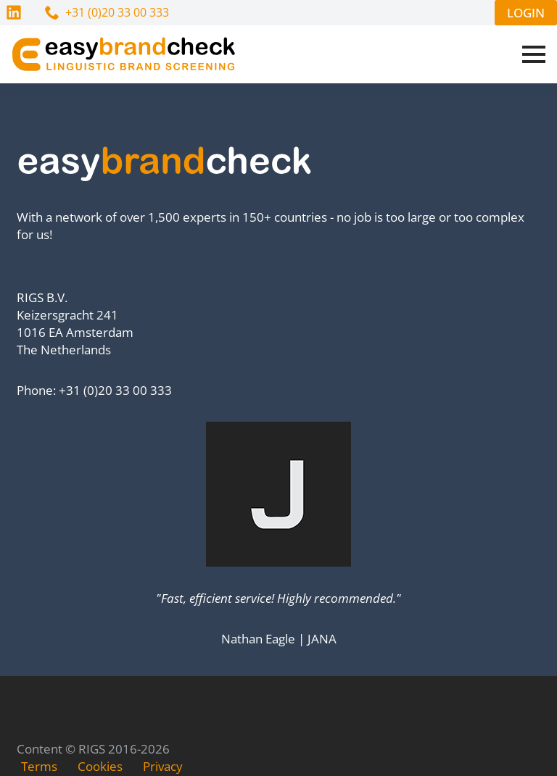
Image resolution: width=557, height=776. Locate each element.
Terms (39, 766)
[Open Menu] (533, 54)
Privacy (163, 766)
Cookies (100, 766)
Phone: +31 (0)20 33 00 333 (94, 390)
